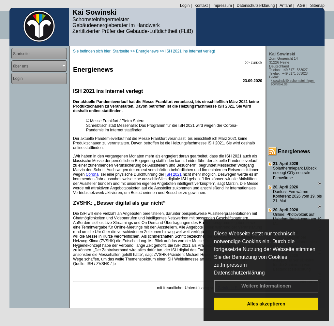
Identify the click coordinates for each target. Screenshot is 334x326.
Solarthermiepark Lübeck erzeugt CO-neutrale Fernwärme (294, 173)
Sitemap (317, 5)
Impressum (234, 265)
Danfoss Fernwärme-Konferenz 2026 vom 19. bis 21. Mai (297, 196)
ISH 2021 (173, 174)
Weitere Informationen (266, 286)
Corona (92, 174)
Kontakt (201, 5)
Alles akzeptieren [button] (266, 303)
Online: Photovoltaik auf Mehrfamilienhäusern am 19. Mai (298, 219)
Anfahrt (286, 5)
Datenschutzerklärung (239, 272)
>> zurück (253, 62)
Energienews (294, 151)
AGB (301, 5)
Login (185, 5)
